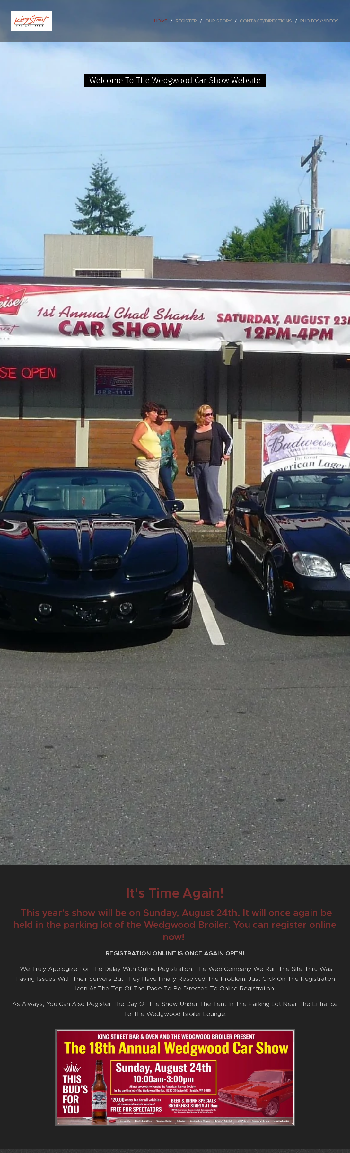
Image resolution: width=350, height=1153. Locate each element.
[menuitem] (162, 21)
